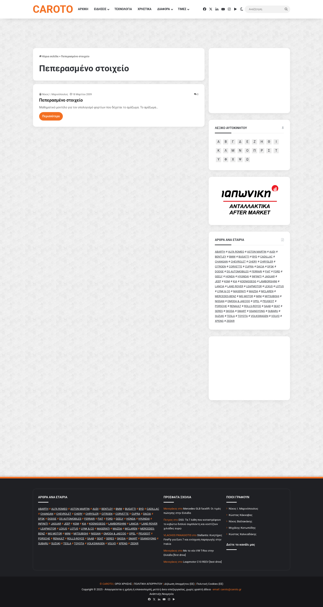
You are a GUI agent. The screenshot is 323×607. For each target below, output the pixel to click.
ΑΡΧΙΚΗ (83, 9)
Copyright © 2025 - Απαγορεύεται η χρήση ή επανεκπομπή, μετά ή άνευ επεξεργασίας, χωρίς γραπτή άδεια (146, 589)
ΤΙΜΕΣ (182, 9)
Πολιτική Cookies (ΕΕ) (210, 583)
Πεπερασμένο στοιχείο (61, 100)
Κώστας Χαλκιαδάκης (242, 534)
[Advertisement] (249, 368)
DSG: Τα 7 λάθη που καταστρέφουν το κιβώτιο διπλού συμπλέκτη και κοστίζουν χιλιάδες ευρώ (192, 524)
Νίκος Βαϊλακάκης (240, 521)
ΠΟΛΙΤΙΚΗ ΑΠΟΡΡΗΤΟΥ (148, 583)
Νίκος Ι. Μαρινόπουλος (243, 508)
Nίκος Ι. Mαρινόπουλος (55, 94)
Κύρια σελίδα (48, 56)
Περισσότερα (51, 116)
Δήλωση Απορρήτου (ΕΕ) (179, 583)
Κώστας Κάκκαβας (241, 515)
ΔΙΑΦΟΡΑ (163, 9)
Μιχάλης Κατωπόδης (242, 527)
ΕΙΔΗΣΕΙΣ (100, 9)
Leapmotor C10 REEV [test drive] (202, 561)
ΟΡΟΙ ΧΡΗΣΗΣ (123, 583)
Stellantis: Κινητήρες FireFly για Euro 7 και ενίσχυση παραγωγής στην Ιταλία (193, 539)
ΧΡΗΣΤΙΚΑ (144, 9)
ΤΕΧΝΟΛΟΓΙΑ (123, 9)
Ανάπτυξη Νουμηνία (162, 593)
